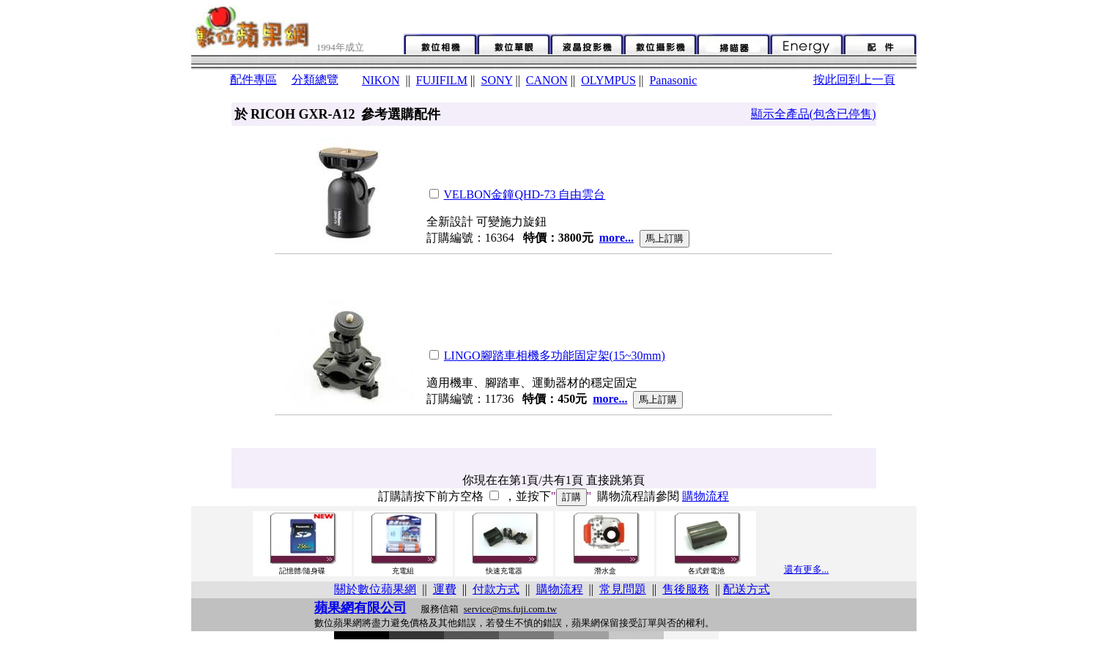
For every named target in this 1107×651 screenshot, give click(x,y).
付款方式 (496, 589)
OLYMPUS (608, 80)
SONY (496, 80)
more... (616, 237)
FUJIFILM (441, 80)
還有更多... (806, 569)
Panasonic (673, 80)
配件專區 (253, 79)
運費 (444, 589)
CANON (547, 80)
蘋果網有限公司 (360, 607)
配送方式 (746, 589)
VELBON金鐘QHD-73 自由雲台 (525, 194)
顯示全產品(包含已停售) (813, 114)
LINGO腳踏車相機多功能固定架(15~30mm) (554, 355)
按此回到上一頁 (854, 79)
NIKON (381, 80)
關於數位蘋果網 (375, 589)
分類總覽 (315, 79)
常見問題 (622, 589)
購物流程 (705, 496)
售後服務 (685, 589)
